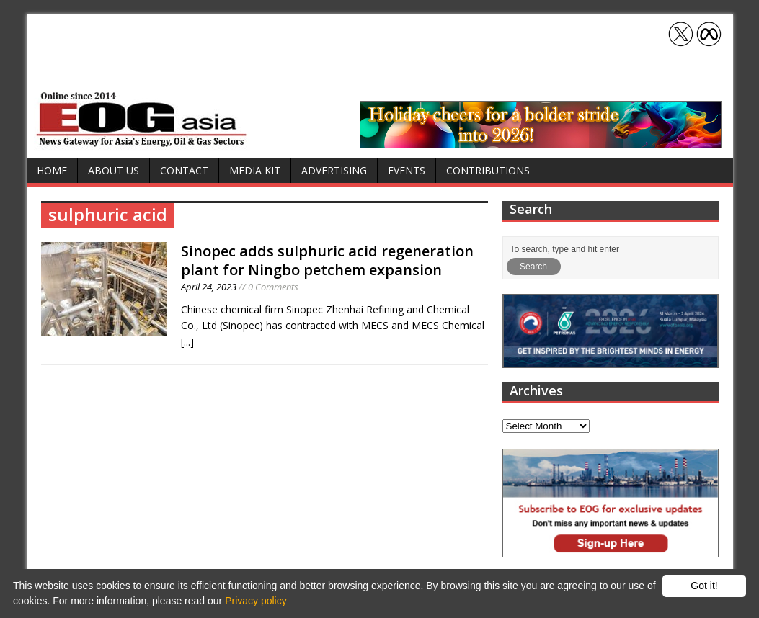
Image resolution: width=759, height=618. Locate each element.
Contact (184, 170)
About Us (113, 170)
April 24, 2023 (208, 286)
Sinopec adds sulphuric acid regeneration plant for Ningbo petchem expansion (327, 260)
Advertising (334, 170)
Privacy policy (256, 600)
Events (406, 170)
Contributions (488, 170)
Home (52, 170)
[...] (187, 342)
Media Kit (254, 170)
